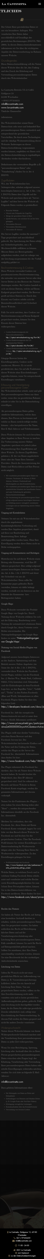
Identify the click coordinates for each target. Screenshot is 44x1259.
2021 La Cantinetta (23, 1250)
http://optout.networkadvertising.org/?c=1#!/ (22, 337)
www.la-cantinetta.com (11, 107)
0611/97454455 (23, 1238)
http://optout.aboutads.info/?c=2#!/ (19, 346)
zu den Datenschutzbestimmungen (23, 1256)
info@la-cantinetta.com (11, 104)
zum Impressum (23, 1253)
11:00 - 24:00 (23, 1245)
